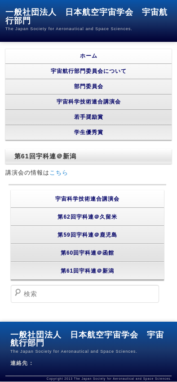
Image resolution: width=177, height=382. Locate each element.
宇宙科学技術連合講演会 (89, 102)
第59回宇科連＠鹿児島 (87, 235)
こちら (58, 172)
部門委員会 (88, 86)
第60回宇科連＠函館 (87, 253)
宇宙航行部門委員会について (89, 71)
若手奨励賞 (88, 117)
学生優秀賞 (88, 132)
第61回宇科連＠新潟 (87, 271)
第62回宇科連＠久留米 (87, 217)
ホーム (88, 56)
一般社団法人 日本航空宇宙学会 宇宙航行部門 (86, 16)
